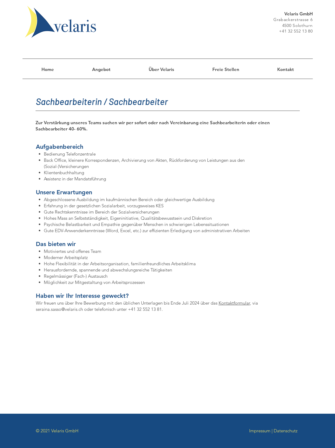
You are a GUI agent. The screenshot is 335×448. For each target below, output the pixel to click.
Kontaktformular (234, 303)
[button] (225, 69)
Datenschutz (285, 431)
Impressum (259, 431)
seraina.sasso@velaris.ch (59, 309)
